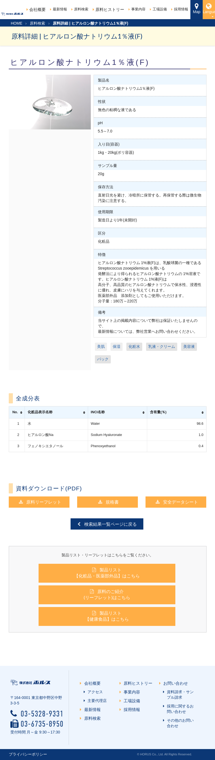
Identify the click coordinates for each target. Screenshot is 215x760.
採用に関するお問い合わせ (179, 709)
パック (103, 359)
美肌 (101, 346)
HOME (16, 23)
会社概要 (36, 9)
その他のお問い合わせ (179, 723)
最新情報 (58, 9)
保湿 (116, 346)
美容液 (189, 346)
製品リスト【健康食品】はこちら (107, 616)
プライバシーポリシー (28, 754)
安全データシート (176, 501)
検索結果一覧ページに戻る (106, 524)
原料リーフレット (39, 501)
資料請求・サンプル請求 (179, 695)
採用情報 (179, 9)
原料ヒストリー (108, 9)
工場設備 (158, 9)
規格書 (108, 501)
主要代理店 (96, 700)
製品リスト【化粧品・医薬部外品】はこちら (107, 572)
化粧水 (134, 346)
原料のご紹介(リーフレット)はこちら (107, 594)
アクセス (94, 692)
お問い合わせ (176, 683)
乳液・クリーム (161, 346)
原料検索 (79, 9)
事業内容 (137, 9)
